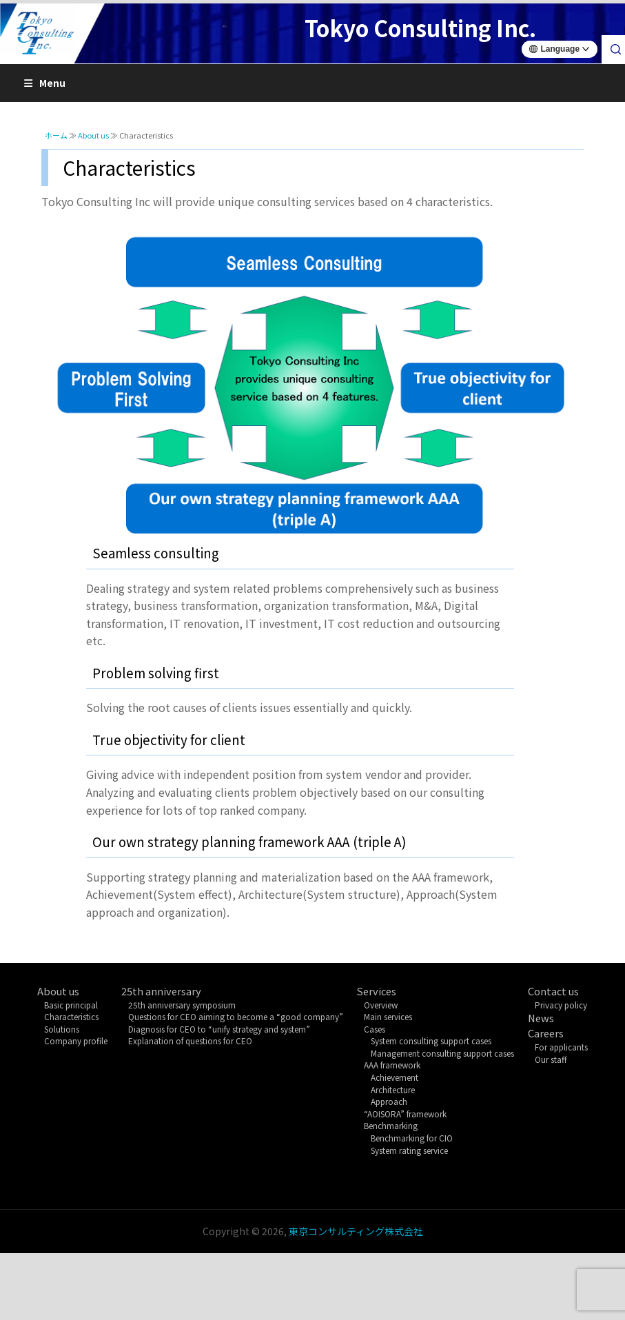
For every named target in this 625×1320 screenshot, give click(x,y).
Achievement (394, 1077)
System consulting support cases (431, 1040)
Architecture (393, 1089)
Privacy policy (561, 1005)
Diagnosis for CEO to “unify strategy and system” (219, 1029)
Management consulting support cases (442, 1053)
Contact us (553, 991)
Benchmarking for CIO (412, 1138)
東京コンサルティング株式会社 (356, 1231)
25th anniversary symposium (182, 1005)
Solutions (61, 1029)
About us (58, 991)
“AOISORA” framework (405, 1113)
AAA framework (392, 1064)
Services (376, 991)
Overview (381, 1005)
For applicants (561, 1047)
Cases (374, 1029)
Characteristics (71, 1016)
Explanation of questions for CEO (190, 1040)
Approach (389, 1101)
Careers (546, 1033)
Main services (388, 1016)
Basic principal (71, 1005)
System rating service (409, 1150)
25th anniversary (161, 991)
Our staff (551, 1059)
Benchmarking (391, 1125)
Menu (44, 83)
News (541, 1018)
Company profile (75, 1040)
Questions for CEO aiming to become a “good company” (235, 1016)
